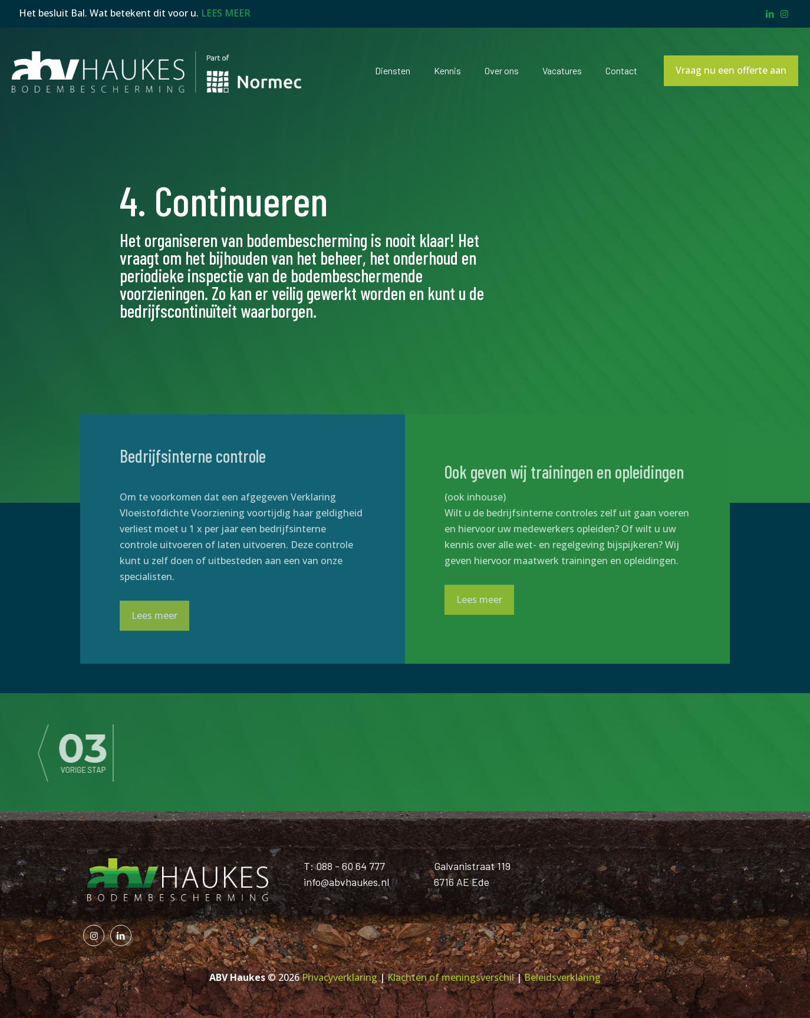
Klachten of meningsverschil (450, 977)
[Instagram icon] (784, 13)
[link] (161, 752)
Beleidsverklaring (562, 977)
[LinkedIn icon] (769, 13)
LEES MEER (226, 12)
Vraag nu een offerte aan (731, 70)
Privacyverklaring (339, 977)
